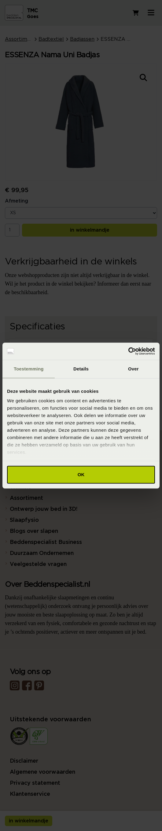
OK (81, 474)
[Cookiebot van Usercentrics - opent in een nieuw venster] (128, 351)
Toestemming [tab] (29, 368)
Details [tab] (81, 368)
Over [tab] (133, 368)
